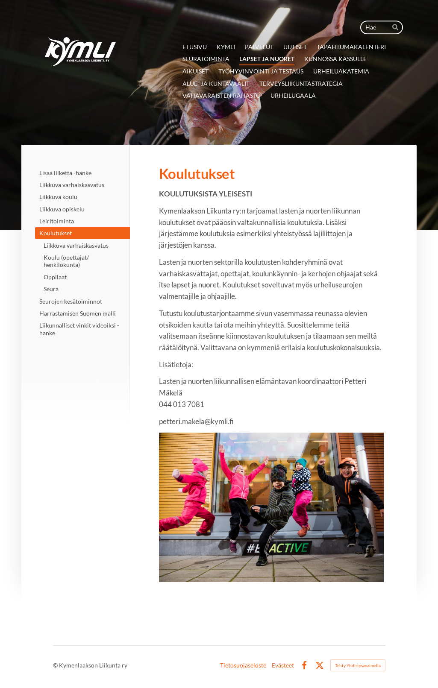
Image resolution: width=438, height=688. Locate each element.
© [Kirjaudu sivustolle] (56, 665)
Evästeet (283, 665)
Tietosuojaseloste (243, 665)
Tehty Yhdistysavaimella (358, 665)
